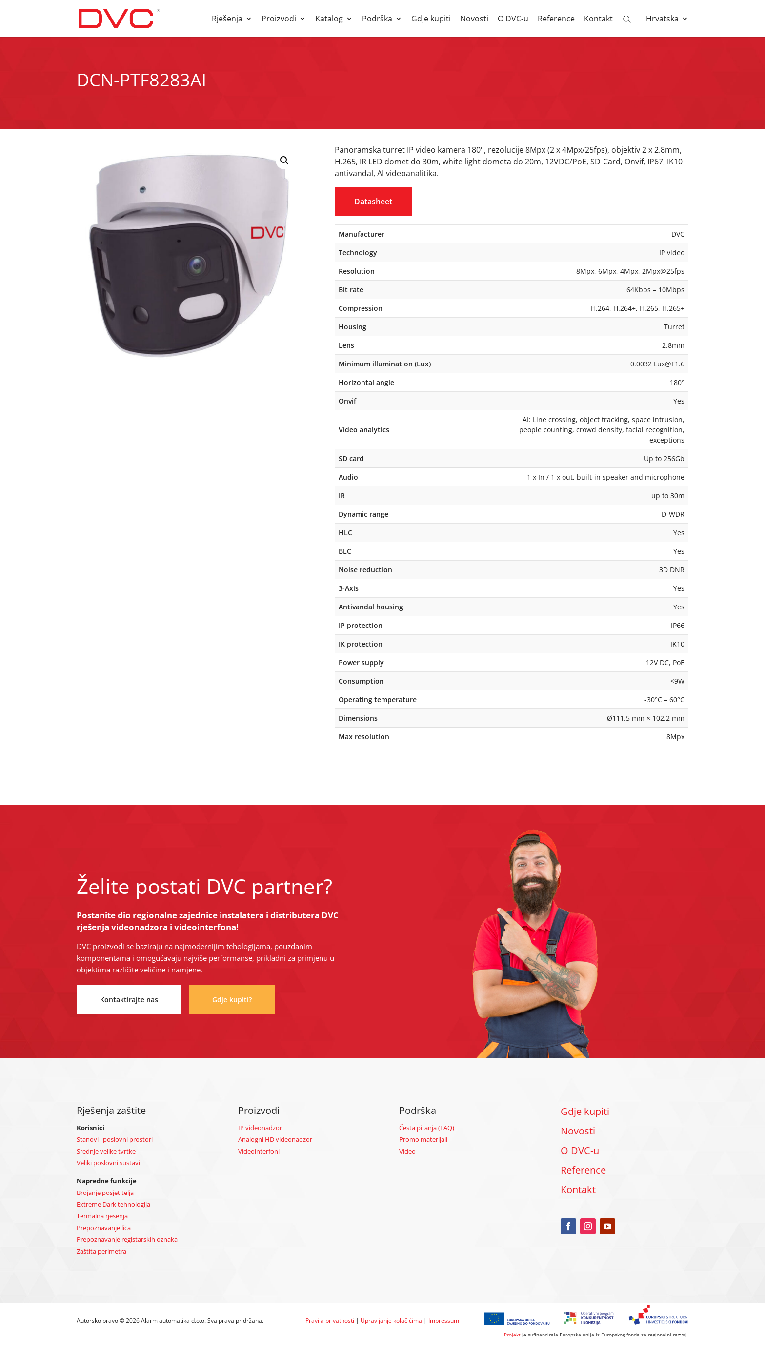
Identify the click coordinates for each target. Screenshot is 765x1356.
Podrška (377, 19)
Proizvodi (279, 19)
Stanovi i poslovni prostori (115, 1139)
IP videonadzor (260, 1127)
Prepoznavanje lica (104, 1227)
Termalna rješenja (102, 1216)
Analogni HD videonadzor (275, 1139)
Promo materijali (423, 1139)
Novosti (474, 19)
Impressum (443, 1320)
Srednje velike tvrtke (106, 1151)
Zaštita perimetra (101, 1251)
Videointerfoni (259, 1151)
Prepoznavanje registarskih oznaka (127, 1239)
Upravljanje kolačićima (391, 1320)
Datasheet (373, 201)
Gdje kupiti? (232, 999)
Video (407, 1151)
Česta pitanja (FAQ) (426, 1127)
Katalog (329, 19)
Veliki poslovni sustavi (108, 1162)
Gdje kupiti (431, 19)
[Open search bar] (627, 18)
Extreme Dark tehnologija (113, 1204)
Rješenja (227, 19)
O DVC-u (513, 19)
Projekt (512, 1334)
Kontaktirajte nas (129, 999)
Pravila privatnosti (329, 1320)
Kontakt (598, 19)
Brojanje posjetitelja (105, 1192)
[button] (284, 160)
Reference (556, 19)
